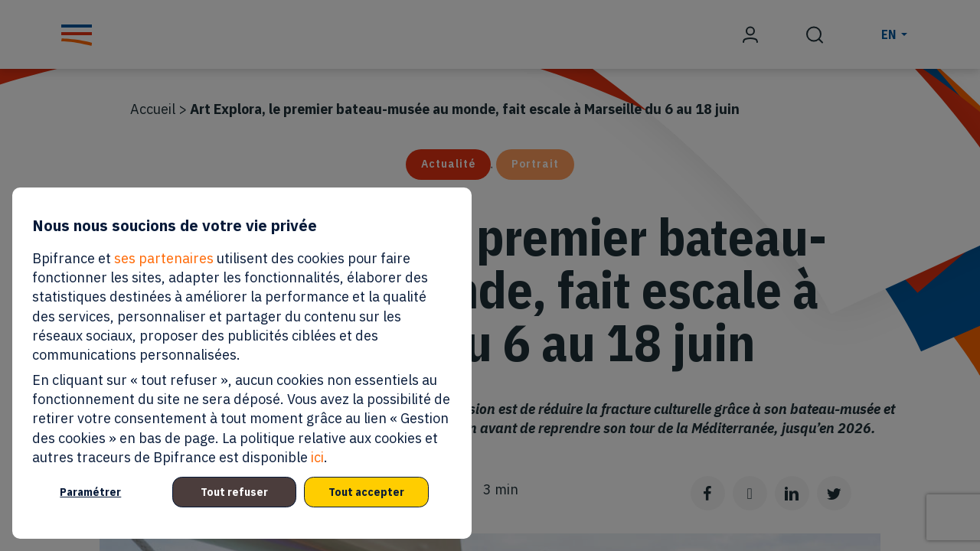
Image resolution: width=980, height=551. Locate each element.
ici (317, 457)
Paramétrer (90, 492)
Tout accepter (366, 492)
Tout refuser (234, 492)
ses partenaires (164, 258)
